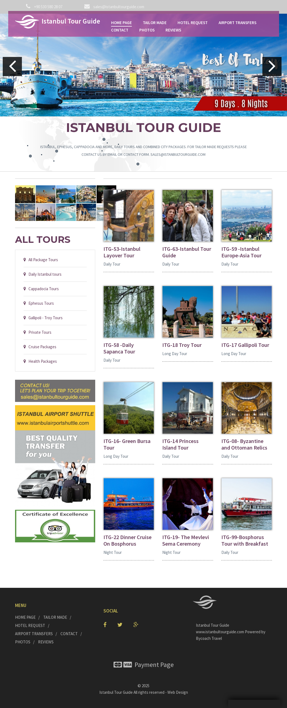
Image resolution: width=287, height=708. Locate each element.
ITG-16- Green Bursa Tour (126, 444)
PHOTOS (147, 30)
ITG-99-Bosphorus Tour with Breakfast (244, 540)
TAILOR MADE (155, 22)
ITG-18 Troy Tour (182, 345)
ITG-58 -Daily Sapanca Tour (119, 348)
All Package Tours (41, 259)
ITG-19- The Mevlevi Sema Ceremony (185, 540)
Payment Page (144, 664)
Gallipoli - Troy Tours (43, 317)
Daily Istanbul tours (43, 274)
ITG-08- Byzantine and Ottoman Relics (244, 444)
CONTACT (119, 30)
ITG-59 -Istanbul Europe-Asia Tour (241, 252)
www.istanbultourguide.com (220, 631)
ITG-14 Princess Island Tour (180, 444)
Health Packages (40, 361)
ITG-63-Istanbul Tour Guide (186, 252)
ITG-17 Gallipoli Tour (245, 345)
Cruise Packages (40, 346)
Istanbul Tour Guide (116, 692)
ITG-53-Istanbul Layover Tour (121, 252)
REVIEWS (173, 30)
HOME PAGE (121, 22)
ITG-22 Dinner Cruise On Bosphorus (127, 540)
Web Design (177, 692)
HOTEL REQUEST (193, 22)
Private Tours (37, 332)
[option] (143, 65)
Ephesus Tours (39, 303)
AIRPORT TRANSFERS (237, 22)
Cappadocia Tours (41, 288)
